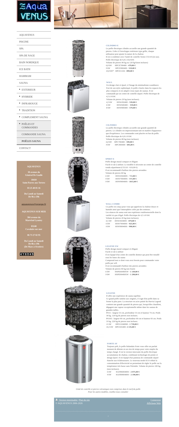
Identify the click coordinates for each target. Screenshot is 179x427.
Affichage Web (154, 403)
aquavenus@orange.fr (34, 204)
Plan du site (84, 400)
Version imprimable (67, 400)
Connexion (156, 400)
